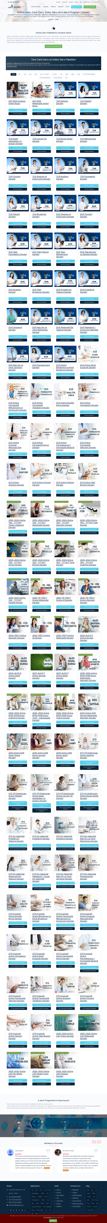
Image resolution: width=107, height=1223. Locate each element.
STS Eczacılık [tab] (58, 86)
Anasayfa (58, 2)
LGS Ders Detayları (65, 1050)
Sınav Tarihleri (87, 2)
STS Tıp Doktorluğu (36, 1206)
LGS (32, 1213)
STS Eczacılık (39, 1210)
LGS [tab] (66, 86)
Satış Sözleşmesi (76, 1201)
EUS (41, 1190)
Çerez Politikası (76, 1206)
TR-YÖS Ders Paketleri (41, 618)
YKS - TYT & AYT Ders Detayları (17, 539)
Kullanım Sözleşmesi (77, 1203)
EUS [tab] (36, 82)
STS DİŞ (95, 1206)
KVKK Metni (75, 1198)
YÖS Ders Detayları (17, 652)
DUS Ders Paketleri (65, 235)
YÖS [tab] (61, 82)
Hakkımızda (64, 2)
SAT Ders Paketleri (17, 121)
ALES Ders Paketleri (89, 656)
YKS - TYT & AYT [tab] (44, 82)
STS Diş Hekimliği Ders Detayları (18, 853)
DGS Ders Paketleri (89, 733)
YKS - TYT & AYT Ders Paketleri (17, 543)
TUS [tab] (25, 82)
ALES (33, 1203)
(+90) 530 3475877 (13, 2)
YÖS (48, 1200)
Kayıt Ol (59, 1190)
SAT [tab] (19, 82)
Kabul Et (53, 1220)
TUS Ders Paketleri (65, 121)
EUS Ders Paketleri (65, 385)
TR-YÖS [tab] (54, 82)
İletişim (76, 2)
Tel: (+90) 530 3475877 (15, 1197)
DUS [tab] (30, 82)
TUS (32, 1190)
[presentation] (94, 1150)
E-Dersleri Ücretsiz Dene (53, 46)
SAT (50, 1210)
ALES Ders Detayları (89, 652)
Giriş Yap (59, 1192)
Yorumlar (71, 2)
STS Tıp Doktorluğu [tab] (89, 82)
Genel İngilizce (35, 1193)
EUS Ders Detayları (65, 382)
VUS (46, 1210)
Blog (81, 2)
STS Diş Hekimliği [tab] (45, 86)
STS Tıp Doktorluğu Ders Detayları (89, 770)
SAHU (33, 1210)
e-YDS (45, 1196)
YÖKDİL (33, 1196)
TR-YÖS (43, 1200)
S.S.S (58, 1198)
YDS (47, 1193)
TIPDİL (42, 1193)
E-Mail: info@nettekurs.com (16, 1205)
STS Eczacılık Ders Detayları (18, 931)
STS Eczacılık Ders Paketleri (18, 934)
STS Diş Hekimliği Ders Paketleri (18, 857)
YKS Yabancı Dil (35, 1200)
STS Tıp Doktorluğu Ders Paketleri (89, 775)
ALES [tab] (67, 82)
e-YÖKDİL (39, 1196)
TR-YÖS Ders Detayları (41, 615)
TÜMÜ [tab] (13, 82)
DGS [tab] (79, 82)
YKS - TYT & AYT (48, 1190)
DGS (47, 1203)
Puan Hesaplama (95, 2)
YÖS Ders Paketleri (17, 656)
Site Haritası (60, 1201)
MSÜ (37, 1213)
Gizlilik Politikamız (77, 1195)
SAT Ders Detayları (17, 118)
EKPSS (42, 1203)
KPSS (37, 1203)
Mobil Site (59, 1206)
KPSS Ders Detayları (89, 692)
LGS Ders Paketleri (65, 1054)
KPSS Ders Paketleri (89, 696)
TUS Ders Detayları (65, 118)
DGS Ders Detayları (89, 730)
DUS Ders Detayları (65, 231)
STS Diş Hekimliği (47, 1206)
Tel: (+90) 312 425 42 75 (15, 1199)
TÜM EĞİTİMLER (35, 6)
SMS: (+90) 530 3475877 (15, 1202)
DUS (37, 1190)
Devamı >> (46, 1176)
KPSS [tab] (73, 82)
